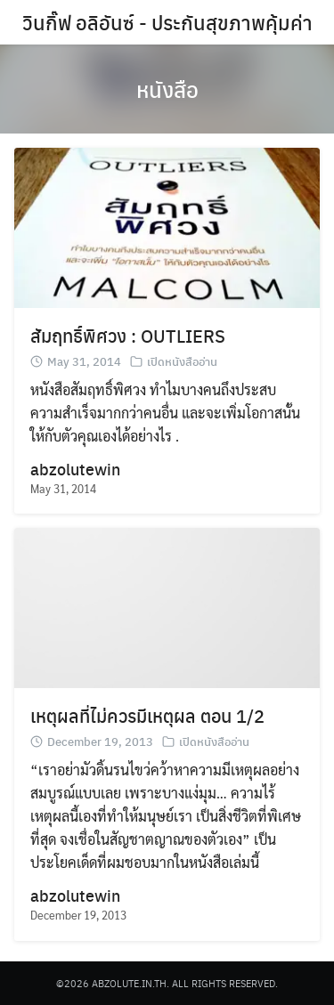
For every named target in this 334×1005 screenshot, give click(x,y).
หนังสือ (167, 89)
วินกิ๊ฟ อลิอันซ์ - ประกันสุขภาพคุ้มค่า (167, 22)
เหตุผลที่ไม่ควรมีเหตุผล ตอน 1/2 (147, 715)
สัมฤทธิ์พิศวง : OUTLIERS (127, 335)
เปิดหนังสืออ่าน (182, 361)
